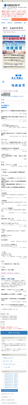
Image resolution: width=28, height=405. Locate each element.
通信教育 (3, 22)
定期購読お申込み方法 (8, 358)
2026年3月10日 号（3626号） (12, 384)
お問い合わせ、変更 (7, 361)
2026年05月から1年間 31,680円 (9, 317)
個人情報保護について (6, 397)
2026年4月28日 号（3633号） (12, 373)
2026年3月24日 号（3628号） (12, 381)
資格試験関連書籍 (18, 22)
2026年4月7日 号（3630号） (11, 378)
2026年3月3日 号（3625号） (11, 385)
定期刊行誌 (9, 22)
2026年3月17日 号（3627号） (12, 382)
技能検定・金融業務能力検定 (8, 400)
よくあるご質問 (6, 367)
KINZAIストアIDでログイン (20, 19)
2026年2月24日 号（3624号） (12, 387)
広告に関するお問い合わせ (9, 364)
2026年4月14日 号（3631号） (12, 376)
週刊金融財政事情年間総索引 (9, 390)
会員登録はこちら (7, 19)
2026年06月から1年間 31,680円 (9, 319)
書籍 (25, 22)
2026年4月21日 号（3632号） (12, 375)
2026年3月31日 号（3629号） (12, 379)
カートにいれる (14, 333)
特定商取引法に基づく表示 (7, 393)
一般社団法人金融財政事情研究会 (9, 403)
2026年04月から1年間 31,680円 (9, 316)
